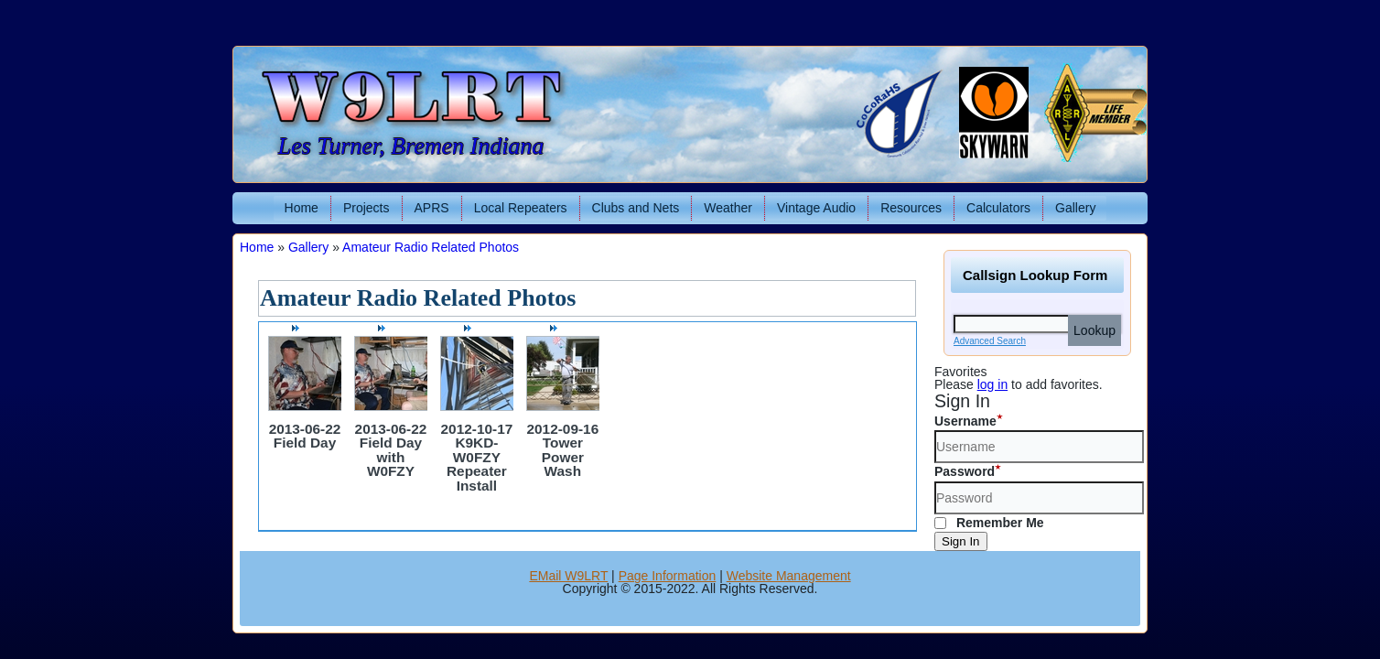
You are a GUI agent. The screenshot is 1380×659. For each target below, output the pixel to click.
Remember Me (989, 522)
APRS (432, 207)
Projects (366, 207)
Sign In (961, 541)
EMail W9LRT (568, 575)
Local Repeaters (520, 207)
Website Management (789, 575)
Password (964, 471)
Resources (911, 207)
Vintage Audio (816, 207)
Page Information (668, 575)
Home (301, 207)
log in (992, 384)
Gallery (1075, 207)
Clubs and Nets (636, 207)
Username (965, 421)
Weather (728, 207)
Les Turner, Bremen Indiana (411, 146)
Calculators (998, 207)
